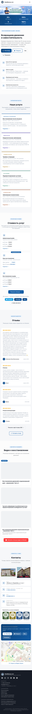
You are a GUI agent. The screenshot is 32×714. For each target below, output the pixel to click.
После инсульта (4, 690)
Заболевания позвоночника (7, 696)
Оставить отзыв (16, 433)
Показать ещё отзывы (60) (16, 427)
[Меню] (30, 2)
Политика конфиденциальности (8, 701)
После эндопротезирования (7, 695)
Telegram (17, 50)
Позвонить (6, 55)
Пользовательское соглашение (8, 702)
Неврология (4, 691)
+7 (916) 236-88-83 (16, 303)
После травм (4, 693)
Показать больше (16, 292)
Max (25, 50)
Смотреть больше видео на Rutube (16, 540)
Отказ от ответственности (7, 704)
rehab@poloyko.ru (10, 596)
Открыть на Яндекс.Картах (16, 663)
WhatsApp (6, 50)
